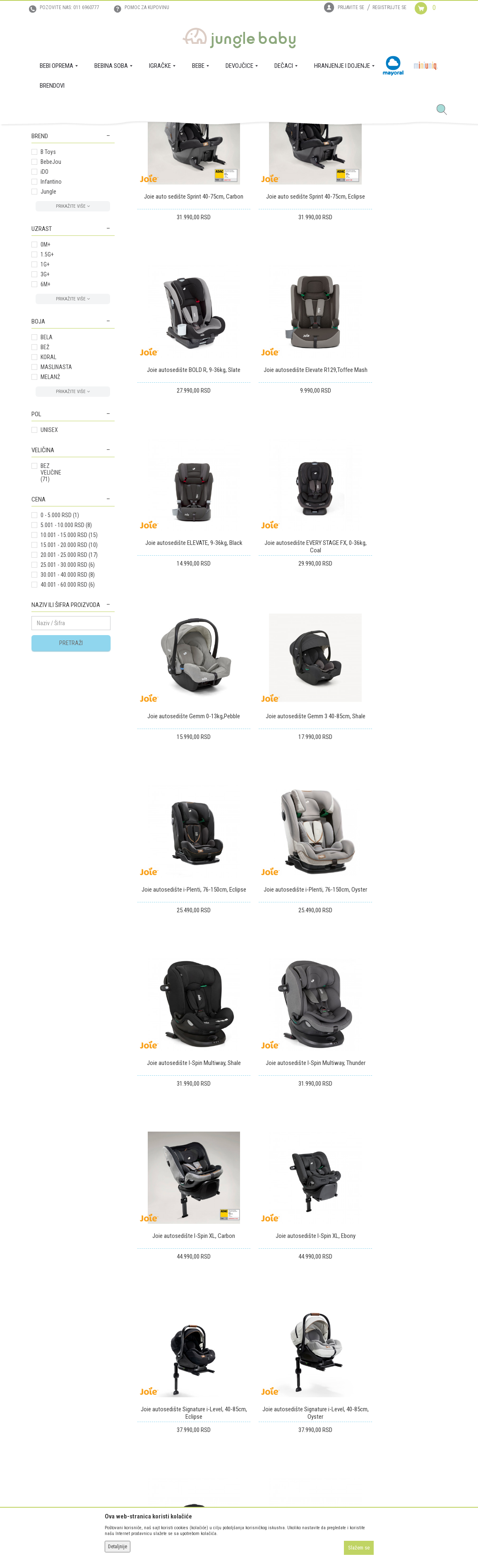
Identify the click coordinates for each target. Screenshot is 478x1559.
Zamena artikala (238, 1374)
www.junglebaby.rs (205, 1537)
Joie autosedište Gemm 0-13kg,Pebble (186, 618)
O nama (40, 1363)
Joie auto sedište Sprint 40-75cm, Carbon (186, 306)
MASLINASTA (56, 489)
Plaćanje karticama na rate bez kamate (160, 1414)
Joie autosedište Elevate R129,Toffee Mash (186, 464)
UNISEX (49, 552)
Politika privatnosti (147, 1430)
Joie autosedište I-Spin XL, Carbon (186, 933)
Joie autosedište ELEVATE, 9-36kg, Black (292, 460)
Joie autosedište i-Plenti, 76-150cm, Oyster (186, 779)
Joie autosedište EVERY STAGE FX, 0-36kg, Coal (398, 464)
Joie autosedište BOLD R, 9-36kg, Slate (398, 303)
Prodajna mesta (49, 1397)
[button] (445, 110)
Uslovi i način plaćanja (151, 1397)
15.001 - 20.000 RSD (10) (69, 667)
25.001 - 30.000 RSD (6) (68, 687)
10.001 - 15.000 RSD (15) (69, 657)
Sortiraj (223, 164)
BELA (47, 459)
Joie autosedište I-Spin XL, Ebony (292, 933)
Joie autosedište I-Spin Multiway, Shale (292, 776)
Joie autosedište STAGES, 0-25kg (292, 1091)
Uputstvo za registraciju (152, 1374)
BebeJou (51, 284)
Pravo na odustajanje (244, 1409)
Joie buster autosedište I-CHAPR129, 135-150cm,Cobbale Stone (398, 1094)
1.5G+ (47, 376)
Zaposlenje (44, 1374)
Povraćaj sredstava (242, 1397)
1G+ (45, 386)
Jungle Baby (44, 134)
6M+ (45, 406)
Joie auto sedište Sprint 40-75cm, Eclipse (292, 306)
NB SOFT (253, 1537)
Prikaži (336, 164)
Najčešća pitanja (144, 1441)
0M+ (45, 366)
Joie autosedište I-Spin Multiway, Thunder (398, 779)
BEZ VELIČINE (51, 594)
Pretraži (71, 765)
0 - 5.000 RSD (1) (60, 637)
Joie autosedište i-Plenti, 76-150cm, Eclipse (398, 621)
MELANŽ (50, 499)
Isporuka (230, 1363)
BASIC (48, 238)
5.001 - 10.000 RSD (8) (66, 647)
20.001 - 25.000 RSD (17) (69, 677)
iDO (44, 293)
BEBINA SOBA (52, 197)
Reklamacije (233, 1386)
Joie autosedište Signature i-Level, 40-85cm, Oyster (186, 1094)
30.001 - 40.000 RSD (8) (68, 696)
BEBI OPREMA (52, 188)
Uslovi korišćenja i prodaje (155, 1363)
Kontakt (40, 1386)
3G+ (45, 396)
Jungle (48, 313)
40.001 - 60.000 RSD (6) (68, 706)
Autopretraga (189, 164)
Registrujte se (389, 7)
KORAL (48, 479)
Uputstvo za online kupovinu (158, 1386)
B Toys (48, 274)
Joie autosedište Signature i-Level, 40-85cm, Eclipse (398, 937)
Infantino (51, 303)
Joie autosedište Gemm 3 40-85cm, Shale (292, 621)
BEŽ (45, 469)
